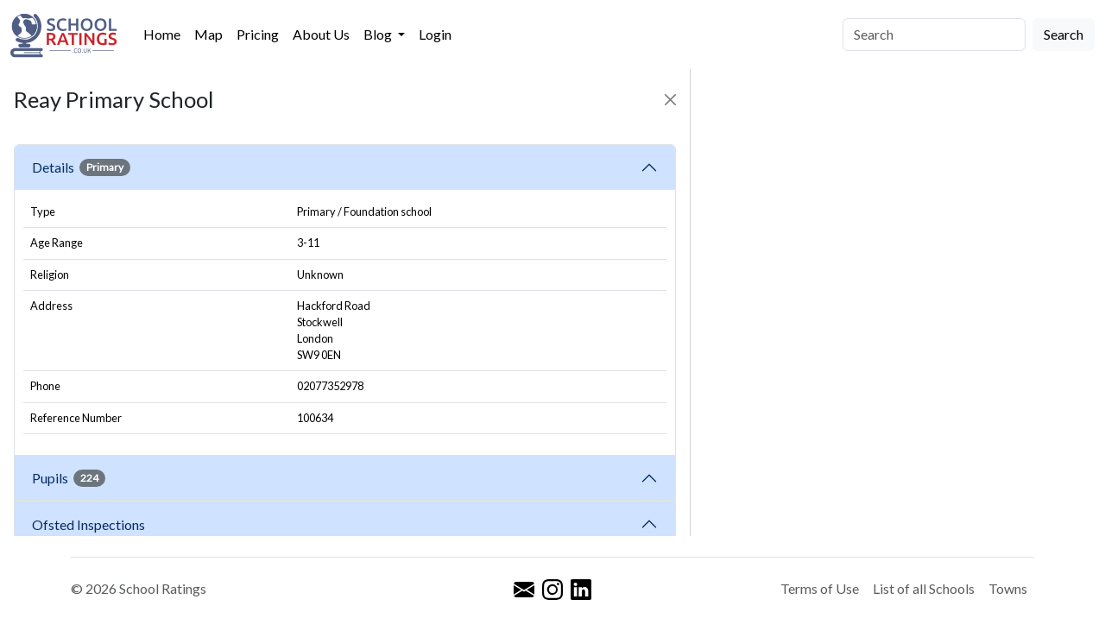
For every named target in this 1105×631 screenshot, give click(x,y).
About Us (321, 34)
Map (208, 34)
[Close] (670, 99)
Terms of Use (819, 588)
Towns (1007, 588)
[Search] (934, 34)
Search (1063, 34)
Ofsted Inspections (91, 524)
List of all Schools (924, 588)
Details (81, 167)
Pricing (258, 34)
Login (435, 34)
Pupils (68, 478)
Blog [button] (379, 34)
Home (161, 34)
